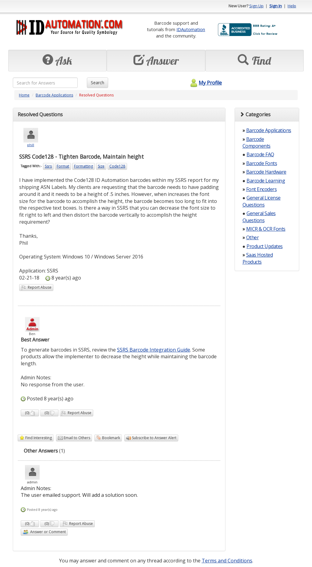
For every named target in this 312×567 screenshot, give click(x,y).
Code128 (117, 166)
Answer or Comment (44, 532)
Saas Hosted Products (258, 258)
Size (101, 166)
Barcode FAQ (260, 154)
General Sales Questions (259, 216)
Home (24, 95)
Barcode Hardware (266, 171)
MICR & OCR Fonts (265, 229)
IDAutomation (190, 29)
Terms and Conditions (227, 560)
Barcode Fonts (261, 163)
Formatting (83, 166)
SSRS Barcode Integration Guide (153, 349)
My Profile (205, 82)
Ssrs (48, 166)
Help (292, 6)
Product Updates (264, 246)
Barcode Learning (265, 180)
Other (252, 237)
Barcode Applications (54, 95)
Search (97, 82)
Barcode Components (257, 142)
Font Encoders (261, 189)
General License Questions (262, 201)
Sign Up (256, 6)
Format (63, 166)
